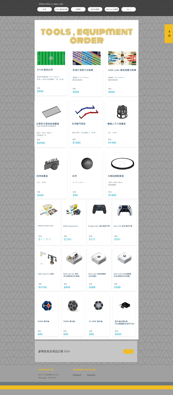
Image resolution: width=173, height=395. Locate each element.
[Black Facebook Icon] (169, 31)
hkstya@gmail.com (51, 375)
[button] (61, 9)
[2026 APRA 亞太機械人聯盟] (51, 4)
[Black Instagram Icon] (169, 35)
